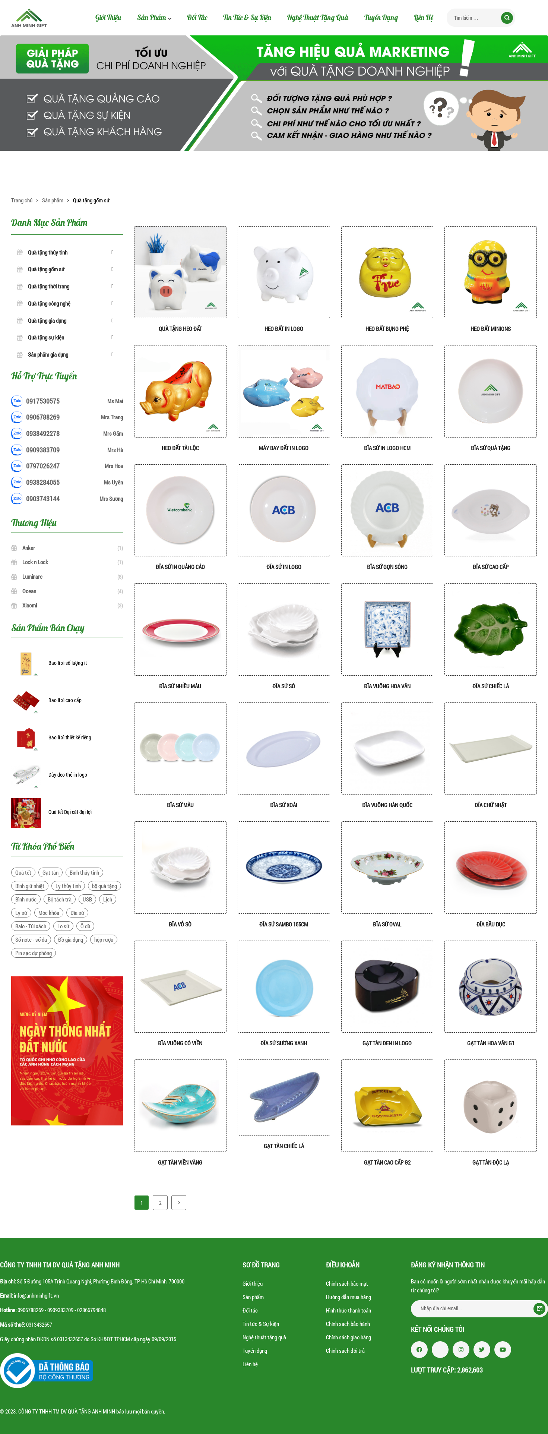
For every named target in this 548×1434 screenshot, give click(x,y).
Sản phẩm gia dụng (71, 354)
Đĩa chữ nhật (491, 805)
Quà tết (23, 872)
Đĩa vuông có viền (180, 1043)
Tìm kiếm (507, 18)
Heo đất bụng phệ (387, 328)
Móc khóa (48, 912)
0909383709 (67, 451)
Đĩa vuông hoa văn (387, 686)
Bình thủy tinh (84, 872)
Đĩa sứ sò (283, 686)
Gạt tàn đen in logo (387, 1043)
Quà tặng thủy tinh (71, 252)
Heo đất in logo (284, 328)
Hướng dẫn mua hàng (348, 1297)
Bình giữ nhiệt (29, 886)
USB (87, 899)
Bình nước (26, 899)
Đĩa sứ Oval (387, 924)
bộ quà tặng (104, 886)
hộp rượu (103, 939)
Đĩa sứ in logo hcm (387, 448)
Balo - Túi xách (30, 926)
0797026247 (67, 467)
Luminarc (32, 576)
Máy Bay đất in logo (283, 448)
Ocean (29, 591)
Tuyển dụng (255, 1350)
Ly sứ (21, 912)
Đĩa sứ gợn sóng (387, 567)
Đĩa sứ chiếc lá (490, 686)
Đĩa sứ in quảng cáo (180, 567)
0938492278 (67, 434)
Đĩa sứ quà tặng (490, 448)
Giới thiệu (253, 1283)
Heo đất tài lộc (180, 448)
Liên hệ (250, 1364)
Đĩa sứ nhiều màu (180, 686)
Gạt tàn (50, 872)
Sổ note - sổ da (31, 939)
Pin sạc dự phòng (33, 953)
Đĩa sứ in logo (283, 567)
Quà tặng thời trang (71, 286)
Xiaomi (29, 605)
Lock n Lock (35, 562)
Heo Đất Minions (491, 328)
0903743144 (67, 500)
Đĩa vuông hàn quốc (387, 805)
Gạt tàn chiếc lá (284, 1146)
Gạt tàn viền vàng (180, 1162)
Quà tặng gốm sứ (71, 269)
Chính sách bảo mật (347, 1283)
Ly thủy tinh (68, 886)
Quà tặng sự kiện (71, 337)
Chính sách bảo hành (348, 1323)
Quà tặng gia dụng (71, 320)
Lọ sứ (63, 926)
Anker (28, 548)
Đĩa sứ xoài (283, 805)
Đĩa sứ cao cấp (491, 567)
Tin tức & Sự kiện (261, 1323)
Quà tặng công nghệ (71, 303)
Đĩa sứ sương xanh (283, 1043)
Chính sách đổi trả (345, 1350)
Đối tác (250, 1310)
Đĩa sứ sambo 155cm (283, 924)
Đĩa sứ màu (180, 805)
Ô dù (85, 926)
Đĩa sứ (77, 912)
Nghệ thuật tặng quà (264, 1337)
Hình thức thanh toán (348, 1310)
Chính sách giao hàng (348, 1337)
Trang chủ (21, 200)
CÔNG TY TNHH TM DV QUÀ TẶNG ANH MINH (66, 1411)
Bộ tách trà (60, 899)
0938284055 (67, 483)
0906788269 (67, 418)
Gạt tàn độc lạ (490, 1162)
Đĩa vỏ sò (180, 924)
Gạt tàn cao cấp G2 (387, 1162)
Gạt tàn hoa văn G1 (490, 1043)
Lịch (107, 899)
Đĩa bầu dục (490, 924)
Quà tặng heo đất (180, 328)
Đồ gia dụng (70, 939)
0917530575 (67, 402)
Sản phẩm (52, 200)
